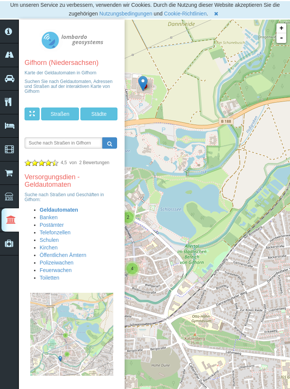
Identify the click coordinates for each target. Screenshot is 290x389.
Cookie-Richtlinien (185, 14)
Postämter (52, 225)
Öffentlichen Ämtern (63, 255)
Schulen (49, 240)
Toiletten (49, 278)
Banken (48, 217)
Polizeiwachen (57, 263)
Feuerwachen (56, 270)
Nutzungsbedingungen (125, 14)
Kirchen (48, 247)
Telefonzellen (55, 232)
